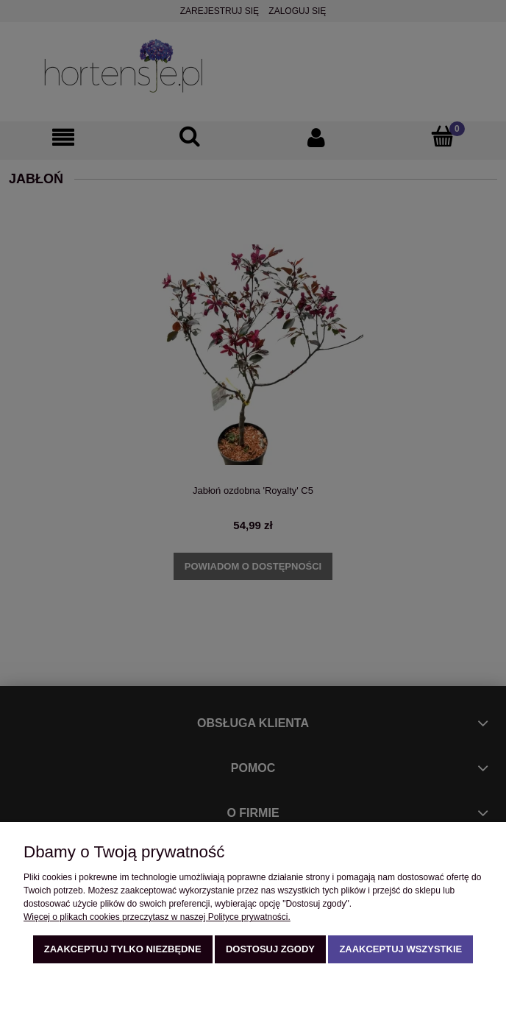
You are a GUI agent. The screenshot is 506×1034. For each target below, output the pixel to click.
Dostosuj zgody (270, 949)
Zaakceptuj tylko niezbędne (123, 949)
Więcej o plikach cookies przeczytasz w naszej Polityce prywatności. (157, 917)
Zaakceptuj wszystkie (400, 949)
